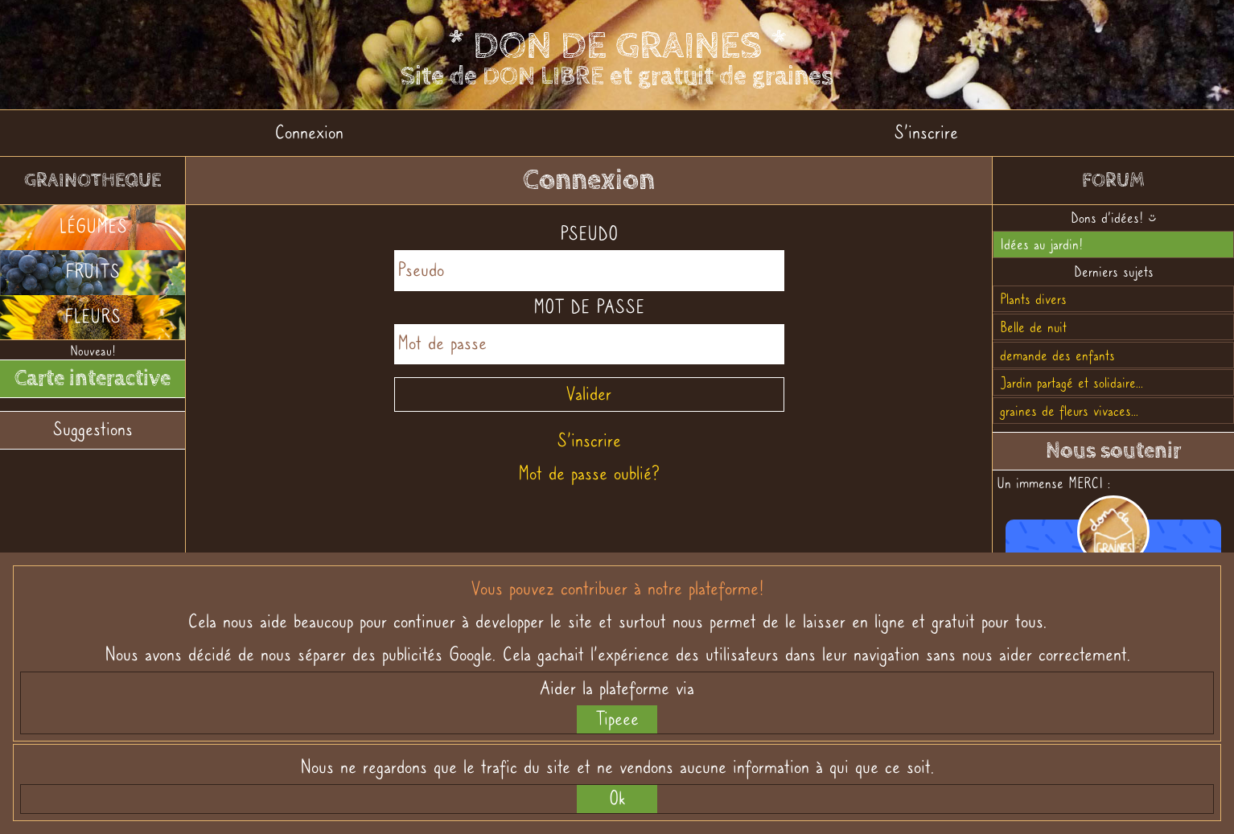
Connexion (308, 132)
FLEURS (92, 316)
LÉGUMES (93, 226)
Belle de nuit (1033, 327)
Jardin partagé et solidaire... (1071, 382)
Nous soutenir (1113, 450)
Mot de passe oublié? (589, 473)
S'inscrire (926, 132)
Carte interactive (92, 378)
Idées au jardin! (1041, 244)
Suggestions (92, 429)
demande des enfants (1057, 355)
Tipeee (617, 718)
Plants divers (1033, 299)
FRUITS (92, 271)
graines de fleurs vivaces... (1069, 410)
